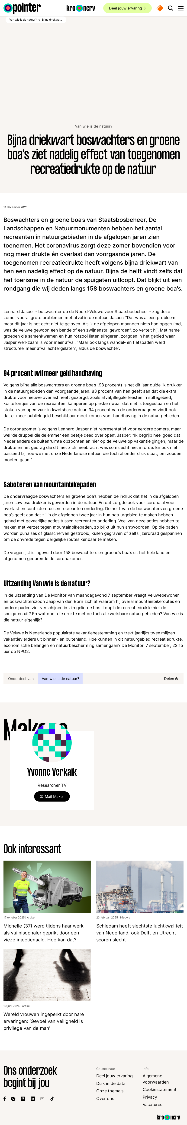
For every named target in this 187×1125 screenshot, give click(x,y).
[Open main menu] (181, 8)
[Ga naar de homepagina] (22, 8)
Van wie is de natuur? (93, 126)
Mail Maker (54, 796)
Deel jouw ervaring (125, 8)
